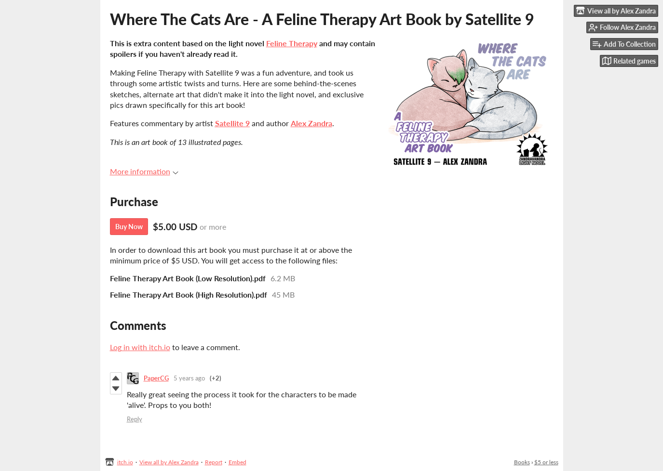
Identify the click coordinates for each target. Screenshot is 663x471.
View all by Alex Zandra (169, 462)
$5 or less (546, 462)
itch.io (125, 462)
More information (144, 171)
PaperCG (156, 378)
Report (213, 462)
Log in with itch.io (140, 347)
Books (522, 462)
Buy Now (129, 226)
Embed (237, 462)
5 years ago (189, 378)
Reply (134, 419)
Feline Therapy (291, 43)
